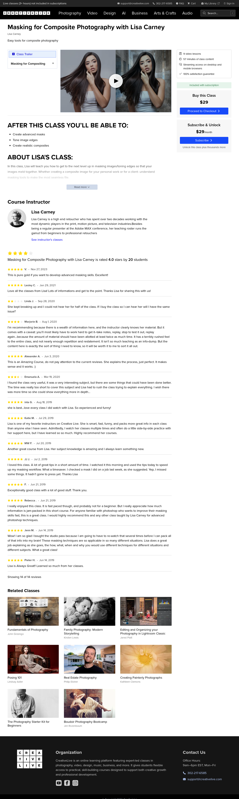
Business (140, 13)
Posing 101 (15, 677)
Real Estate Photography (80, 677)
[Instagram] (75, 783)
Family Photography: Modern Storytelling (83, 631)
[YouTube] (59, 783)
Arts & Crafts (165, 13)
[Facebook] (67, 783)
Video (92, 13)
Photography (70, 13)
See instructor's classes (47, 239)
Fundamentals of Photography (28, 629)
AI (124, 13)
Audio (187, 13)
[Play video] (115, 81)
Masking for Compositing (28, 63)
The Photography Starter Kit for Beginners (28, 724)
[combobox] (218, 13)
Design (110, 13)
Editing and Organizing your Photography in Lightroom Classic (142, 631)
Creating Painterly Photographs (141, 677)
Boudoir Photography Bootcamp (85, 722)
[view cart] (192, 3)
